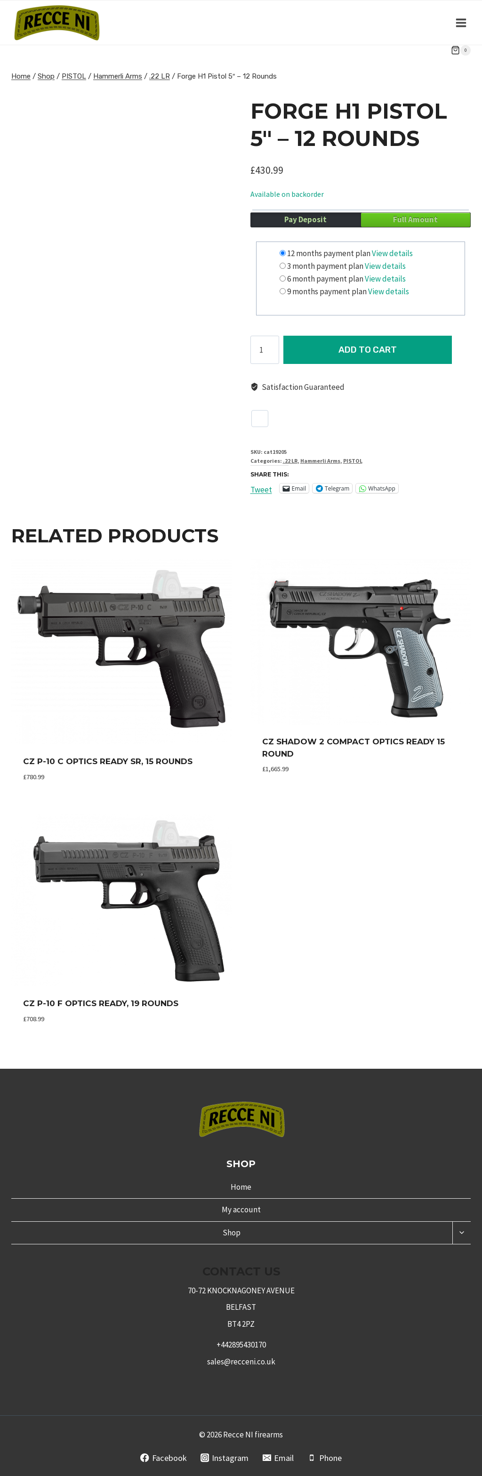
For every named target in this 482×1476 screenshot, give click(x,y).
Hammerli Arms (320, 460)
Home (241, 1187)
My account (241, 1209)
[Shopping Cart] (461, 50)
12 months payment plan (328, 253)
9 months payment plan (327, 291)
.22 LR (290, 460)
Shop (232, 1232)
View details (392, 253)
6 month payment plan (325, 279)
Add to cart (377, 349)
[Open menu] (461, 22)
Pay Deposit (305, 219)
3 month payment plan (325, 266)
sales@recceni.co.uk (241, 1361)
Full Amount (415, 219)
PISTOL (352, 460)
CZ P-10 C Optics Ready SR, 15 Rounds (108, 761)
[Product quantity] (265, 350)
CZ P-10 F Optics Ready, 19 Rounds (100, 1003)
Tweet (261, 488)
